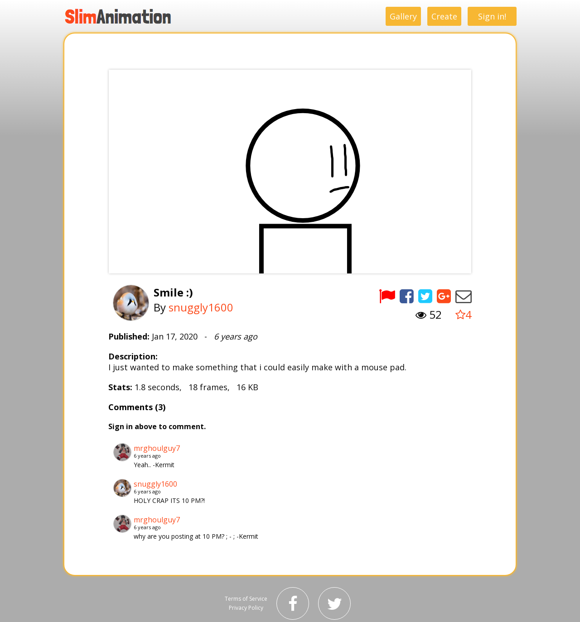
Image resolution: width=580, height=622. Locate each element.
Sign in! (492, 16)
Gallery (403, 16)
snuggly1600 (201, 307)
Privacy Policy (246, 608)
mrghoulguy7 (157, 448)
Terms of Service (246, 599)
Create (444, 16)
